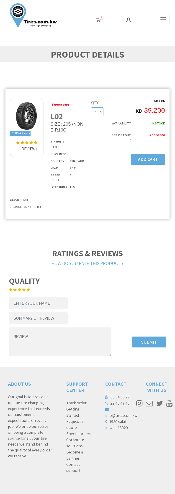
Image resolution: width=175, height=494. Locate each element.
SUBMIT (149, 342)
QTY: (95, 103)
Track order (76, 402)
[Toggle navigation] (163, 19)
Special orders (78, 433)
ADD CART (148, 159)
